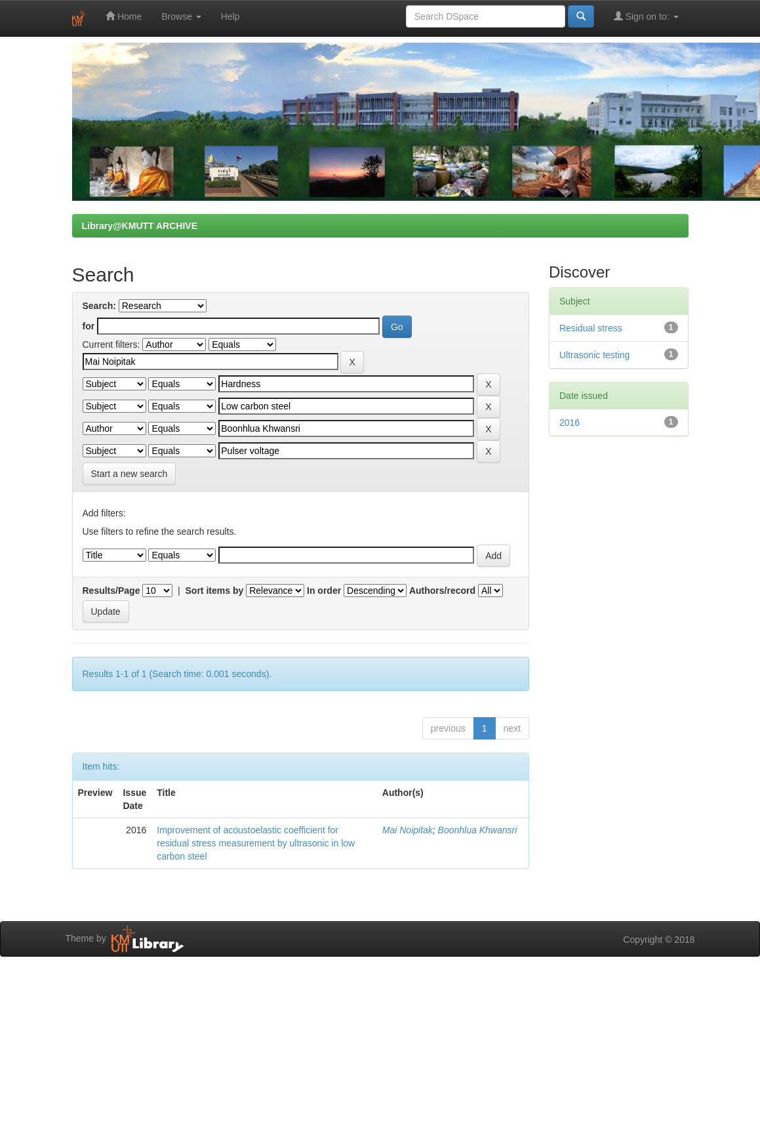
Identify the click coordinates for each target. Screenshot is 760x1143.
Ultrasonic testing (594, 355)
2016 (569, 422)
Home (124, 16)
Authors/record (442, 590)
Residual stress (590, 328)
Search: (99, 306)
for (89, 326)
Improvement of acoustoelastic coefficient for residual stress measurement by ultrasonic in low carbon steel (256, 843)
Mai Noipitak (407, 830)
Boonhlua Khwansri (477, 830)
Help (230, 16)
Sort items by (215, 590)
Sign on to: (646, 16)
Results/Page (111, 590)
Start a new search (129, 473)
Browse (181, 16)
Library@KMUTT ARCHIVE (139, 225)
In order (324, 590)
